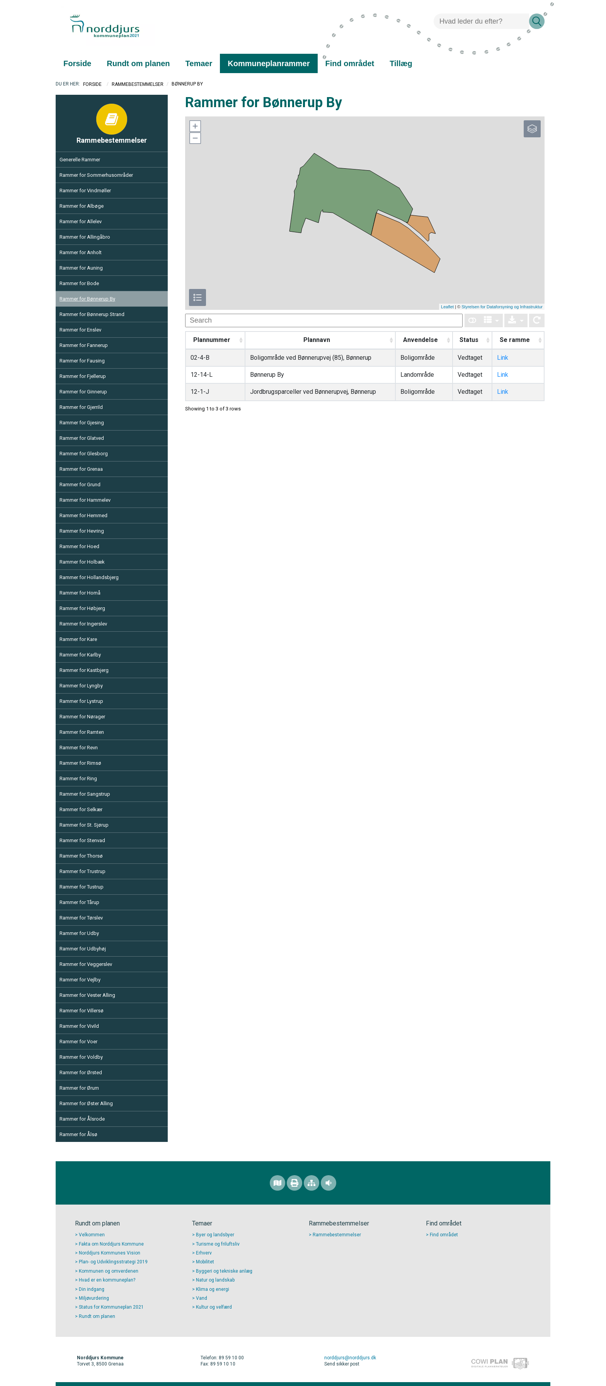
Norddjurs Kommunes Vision (109, 1253)
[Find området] (277, 1183)
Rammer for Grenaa (81, 469)
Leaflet (447, 306)
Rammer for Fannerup (84, 345)
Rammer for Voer (78, 1041)
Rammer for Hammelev (85, 500)
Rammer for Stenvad (82, 840)
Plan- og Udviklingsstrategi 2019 (113, 1262)
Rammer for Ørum (79, 1088)
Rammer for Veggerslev (86, 964)
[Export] (516, 320)
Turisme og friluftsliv (218, 1244)
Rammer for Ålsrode (82, 1119)
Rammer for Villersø (82, 1010)
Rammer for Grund (80, 484)
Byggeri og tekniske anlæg (224, 1271)
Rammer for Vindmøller (85, 190)
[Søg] (481, 21)
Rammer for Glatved (82, 438)
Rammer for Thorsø (81, 856)
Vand (201, 1298)
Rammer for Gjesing (82, 423)
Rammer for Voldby (81, 1057)
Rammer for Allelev (81, 221)
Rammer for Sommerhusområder (96, 175)
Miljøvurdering (94, 1298)
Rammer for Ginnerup (83, 392)
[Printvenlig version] (294, 1183)
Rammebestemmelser (137, 84)
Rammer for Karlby (80, 655)
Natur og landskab (215, 1280)
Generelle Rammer (80, 159)
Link (502, 357)
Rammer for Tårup (79, 902)
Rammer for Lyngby (81, 686)
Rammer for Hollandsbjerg (89, 577)
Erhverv (204, 1253)
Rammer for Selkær (81, 809)
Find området (444, 1234)
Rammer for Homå (80, 593)
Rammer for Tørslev (81, 918)
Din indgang (91, 1289)
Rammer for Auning (81, 268)
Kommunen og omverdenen (108, 1271)
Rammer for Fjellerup (83, 376)
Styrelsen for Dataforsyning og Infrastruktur (502, 306)
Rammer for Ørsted (81, 1072)
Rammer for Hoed (79, 546)
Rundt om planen (97, 1316)
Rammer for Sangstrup (85, 794)
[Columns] (491, 320)
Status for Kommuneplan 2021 (111, 1307)
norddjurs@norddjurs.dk (350, 1357)
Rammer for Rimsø (80, 763)
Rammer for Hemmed (83, 515)
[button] (195, 126)
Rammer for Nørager (82, 716)
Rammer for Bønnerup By (87, 299)
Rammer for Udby (79, 933)
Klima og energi (212, 1289)
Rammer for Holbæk (82, 562)
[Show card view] (472, 320)
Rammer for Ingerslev (83, 624)
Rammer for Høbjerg (82, 608)
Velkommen (92, 1234)
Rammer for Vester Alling (87, 995)
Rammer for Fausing (82, 361)
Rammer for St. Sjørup (84, 825)
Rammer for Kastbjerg (84, 670)
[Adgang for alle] (328, 1183)
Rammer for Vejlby (80, 980)
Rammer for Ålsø (78, 1134)
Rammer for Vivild (79, 1026)
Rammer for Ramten (82, 732)
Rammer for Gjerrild (81, 407)
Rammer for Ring (78, 778)
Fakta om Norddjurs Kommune (111, 1244)
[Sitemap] (311, 1183)
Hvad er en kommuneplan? (107, 1280)
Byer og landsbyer (215, 1234)
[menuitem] (77, 63)
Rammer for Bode (79, 283)
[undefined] (324, 320)
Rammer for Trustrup (83, 871)
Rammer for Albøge (82, 206)
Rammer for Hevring (82, 531)
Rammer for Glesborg (84, 453)
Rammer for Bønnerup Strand (92, 314)
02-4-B (200, 357)
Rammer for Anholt (81, 252)
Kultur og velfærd (214, 1307)
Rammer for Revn (79, 747)
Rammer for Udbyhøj (83, 949)
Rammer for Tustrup (82, 887)
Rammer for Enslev (80, 330)
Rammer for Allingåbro (85, 237)
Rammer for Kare (78, 639)
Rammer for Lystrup (81, 701)
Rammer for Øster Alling (86, 1103)
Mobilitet (205, 1262)
